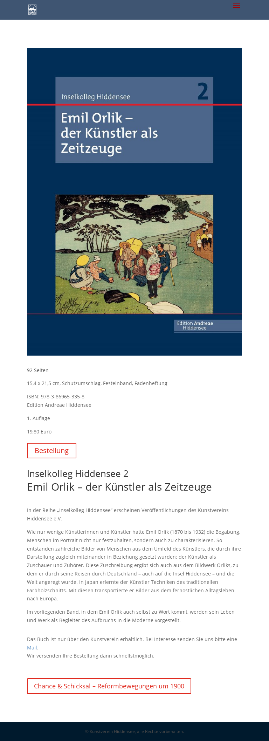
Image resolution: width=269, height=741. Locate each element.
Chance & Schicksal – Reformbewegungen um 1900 (109, 686)
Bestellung (52, 450)
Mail (32, 647)
